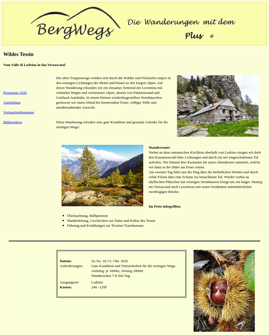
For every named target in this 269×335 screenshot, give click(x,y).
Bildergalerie (12, 122)
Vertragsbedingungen (18, 112)
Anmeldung (11, 102)
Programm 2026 (15, 93)
